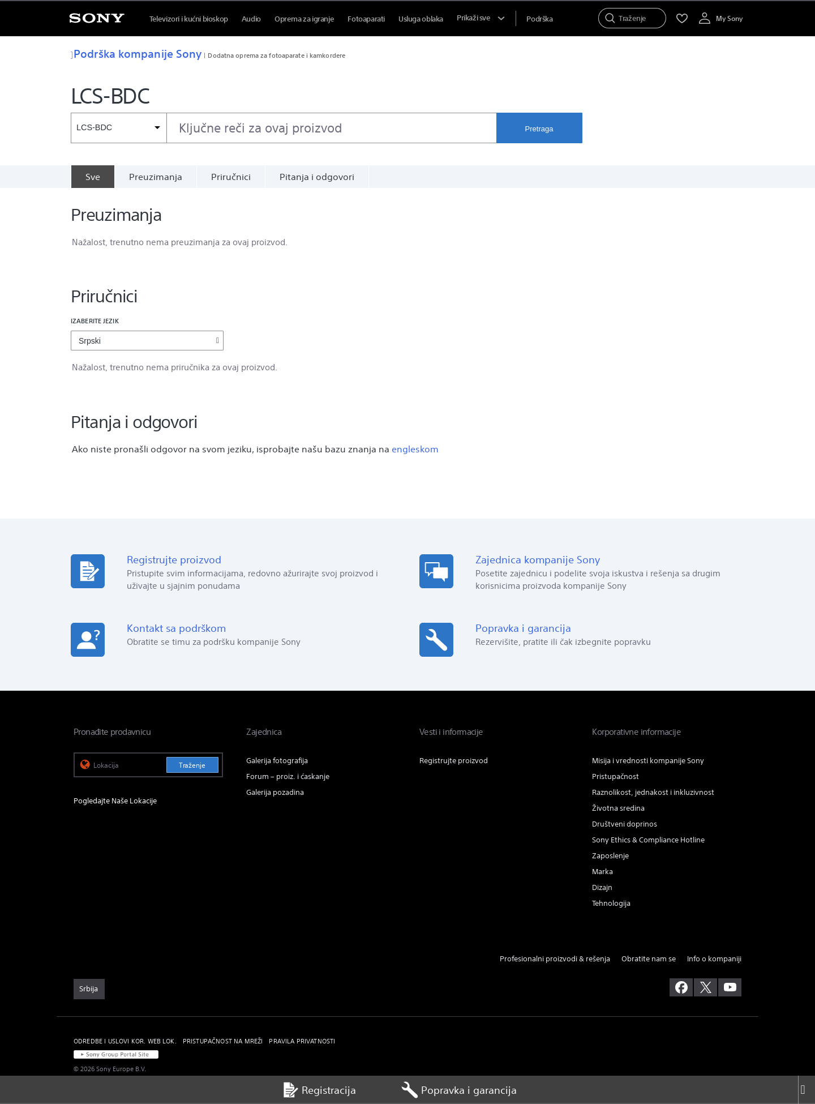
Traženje (192, 766)
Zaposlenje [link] (610, 857)
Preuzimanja (155, 176)
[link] (89, 990)
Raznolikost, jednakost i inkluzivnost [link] (653, 793)
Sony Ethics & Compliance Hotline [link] (648, 841)
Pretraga (539, 129)
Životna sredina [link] (618, 809)
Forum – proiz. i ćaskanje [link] (287, 777)
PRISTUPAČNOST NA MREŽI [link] (223, 1042)
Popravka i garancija (459, 1089)
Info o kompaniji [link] (714, 960)
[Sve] (92, 176)
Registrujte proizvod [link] (453, 762)
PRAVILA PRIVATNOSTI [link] (302, 1042)
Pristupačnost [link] (615, 777)
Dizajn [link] (602, 888)
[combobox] (283, 128)
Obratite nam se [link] (648, 960)
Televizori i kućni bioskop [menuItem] (188, 19)
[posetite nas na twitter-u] (705, 988)
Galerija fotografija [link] (277, 762)
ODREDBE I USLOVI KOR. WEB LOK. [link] (125, 1042)
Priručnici (231, 176)
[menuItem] (539, 19)
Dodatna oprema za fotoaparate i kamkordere (276, 55)
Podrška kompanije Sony (136, 53)
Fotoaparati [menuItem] (366, 19)
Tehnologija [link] (611, 904)
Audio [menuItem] (251, 19)
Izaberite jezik (95, 322)
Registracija (319, 1089)
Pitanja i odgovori (317, 176)
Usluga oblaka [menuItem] (420, 19)
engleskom (415, 450)
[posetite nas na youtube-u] (729, 988)
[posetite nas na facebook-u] (681, 988)
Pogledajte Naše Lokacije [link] (115, 802)
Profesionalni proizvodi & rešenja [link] (555, 960)
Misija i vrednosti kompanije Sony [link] (648, 762)
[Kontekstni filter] (118, 128)
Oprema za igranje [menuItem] (304, 19)
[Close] (806, 1090)
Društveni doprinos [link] (624, 825)
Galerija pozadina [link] (275, 793)
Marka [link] (602, 873)
